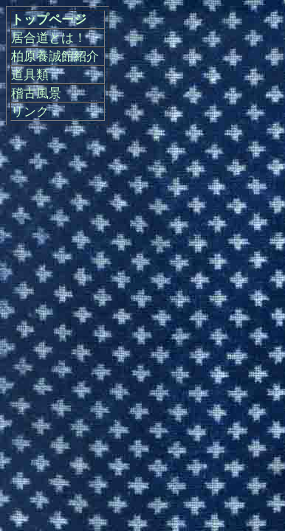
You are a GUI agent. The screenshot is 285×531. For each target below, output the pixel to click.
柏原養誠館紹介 (55, 56)
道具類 (30, 75)
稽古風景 (36, 93)
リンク (30, 112)
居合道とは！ (48, 38)
